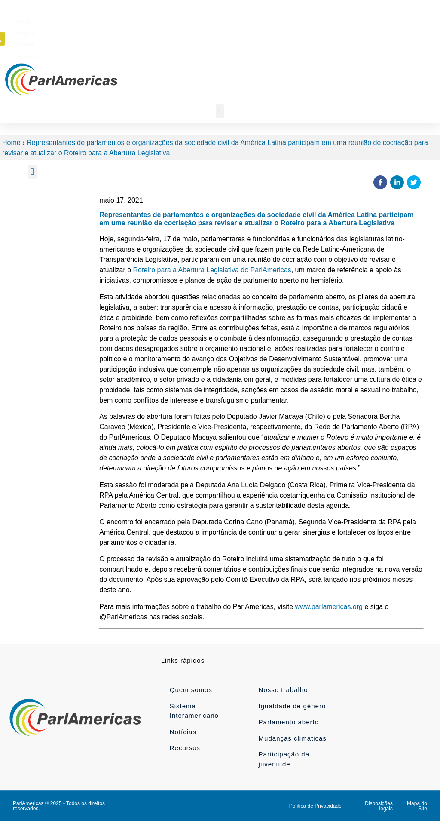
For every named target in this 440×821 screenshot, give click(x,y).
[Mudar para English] (240, 21)
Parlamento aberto (289, 722)
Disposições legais (379, 806)
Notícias (183, 731)
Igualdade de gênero (292, 706)
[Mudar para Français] (267, 21)
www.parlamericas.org (329, 606)
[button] (385, 21)
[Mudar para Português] (324, 21)
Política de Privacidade (315, 806)
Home (11, 142)
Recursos (185, 747)
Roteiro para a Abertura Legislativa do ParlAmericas (212, 270)
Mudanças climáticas (293, 738)
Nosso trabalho (283, 689)
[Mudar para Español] (294, 21)
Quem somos (191, 689)
